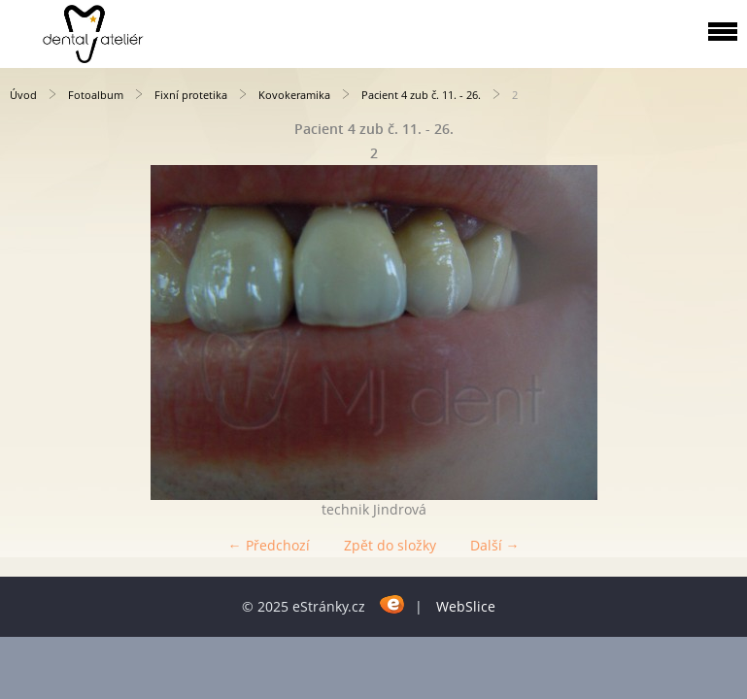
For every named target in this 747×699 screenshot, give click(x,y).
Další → (495, 545)
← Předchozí (269, 545)
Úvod (23, 94)
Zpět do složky (390, 545)
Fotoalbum (95, 94)
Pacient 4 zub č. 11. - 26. (421, 94)
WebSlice (465, 606)
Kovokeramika (294, 94)
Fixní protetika (190, 94)
